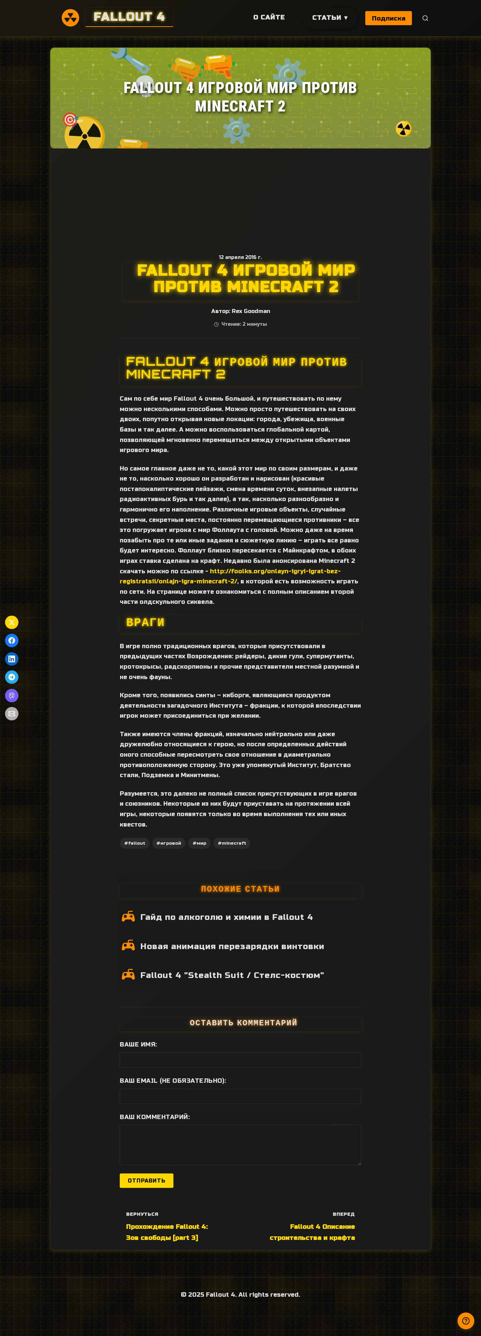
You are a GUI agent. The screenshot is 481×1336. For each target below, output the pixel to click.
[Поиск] (425, 18)
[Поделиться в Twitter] (11, 622)
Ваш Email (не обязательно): (173, 1080)
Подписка (389, 18)
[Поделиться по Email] (11, 713)
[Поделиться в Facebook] (11, 640)
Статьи (326, 17)
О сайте (268, 17)
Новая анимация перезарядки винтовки (232, 946)
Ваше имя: (138, 1044)
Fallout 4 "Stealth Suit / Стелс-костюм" (232, 975)
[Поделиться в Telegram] (11, 677)
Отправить (146, 1180)
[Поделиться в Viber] (11, 695)
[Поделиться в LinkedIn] (11, 659)
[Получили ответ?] (466, 1320)
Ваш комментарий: (155, 1117)
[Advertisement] (240, 199)
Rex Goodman (251, 311)
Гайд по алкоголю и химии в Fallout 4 (227, 917)
